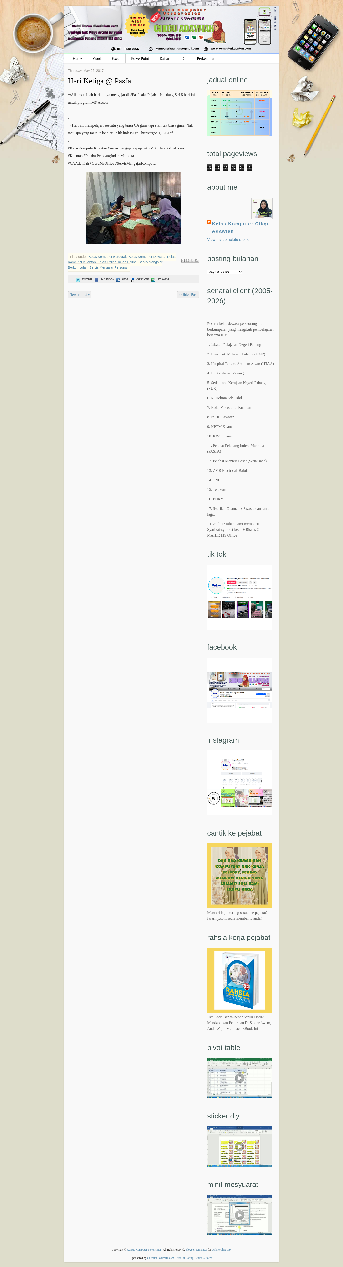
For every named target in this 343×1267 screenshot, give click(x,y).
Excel (116, 58)
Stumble (160, 279)
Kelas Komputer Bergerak (108, 257)
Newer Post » (79, 294)
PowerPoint (140, 58)
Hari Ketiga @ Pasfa (99, 81)
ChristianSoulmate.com (160, 1258)
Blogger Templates (196, 1249)
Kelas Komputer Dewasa (147, 257)
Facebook (104, 279)
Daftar (164, 58)
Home (77, 58)
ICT (183, 58)
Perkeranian (206, 58)
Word (97, 58)
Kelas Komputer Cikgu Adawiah (241, 227)
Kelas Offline (107, 262)
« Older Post (187, 294)
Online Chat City (222, 1249)
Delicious (139, 279)
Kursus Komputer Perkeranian (144, 1249)
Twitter (83, 279)
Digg (121, 279)
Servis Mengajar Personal (108, 267)
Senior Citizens (203, 1258)
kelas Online (127, 262)
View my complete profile (228, 239)
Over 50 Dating (184, 1258)
